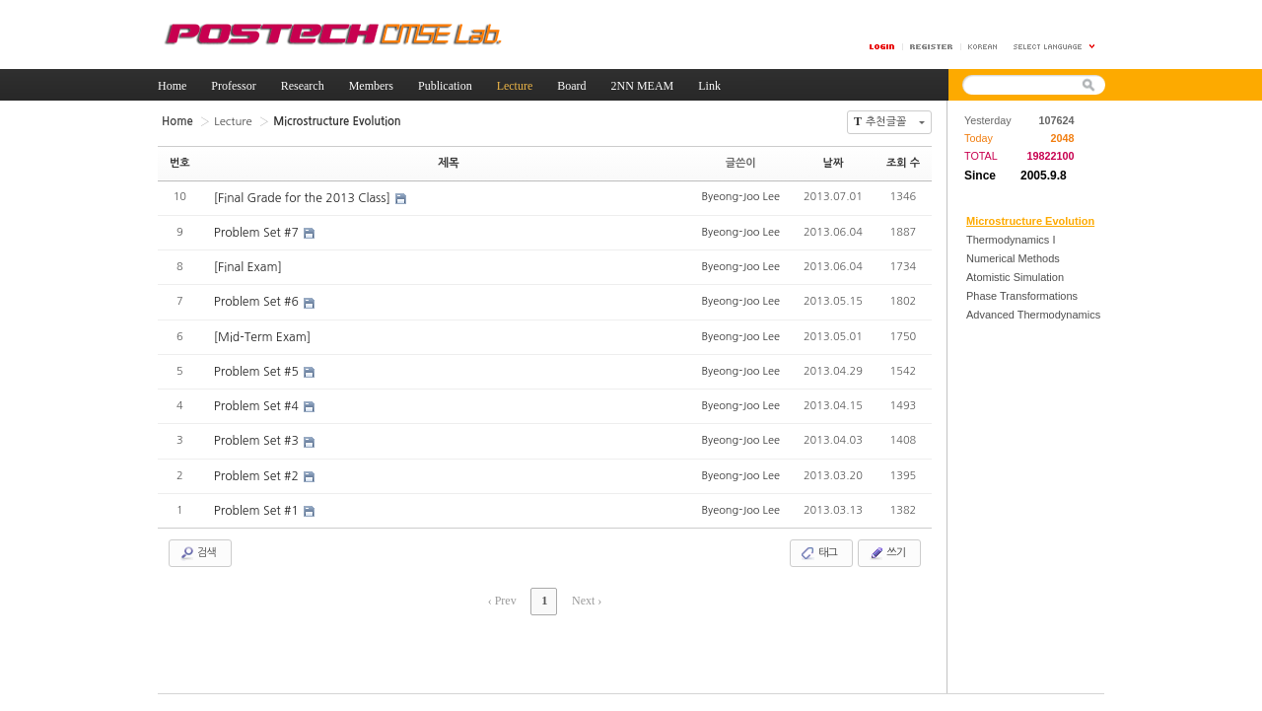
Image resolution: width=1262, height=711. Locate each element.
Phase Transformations (1022, 296)
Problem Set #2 (257, 473)
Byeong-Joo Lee (740, 195)
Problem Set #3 (257, 439)
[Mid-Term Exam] (262, 335)
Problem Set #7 (257, 232)
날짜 (833, 162)
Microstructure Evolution (1030, 221)
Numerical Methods (1013, 258)
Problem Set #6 (257, 301)
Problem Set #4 (257, 404)
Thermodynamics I (1010, 240)
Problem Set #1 (257, 508)
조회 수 (903, 162)
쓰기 (887, 550)
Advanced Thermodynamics (1033, 314)
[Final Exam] (247, 266)
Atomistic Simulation (1015, 277)
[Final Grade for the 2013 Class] (302, 197)
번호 (180, 162)
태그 (819, 550)
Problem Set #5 (257, 370)
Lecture (231, 120)
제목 (449, 162)
